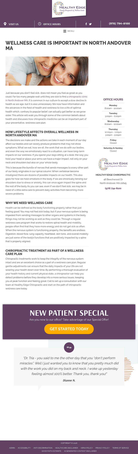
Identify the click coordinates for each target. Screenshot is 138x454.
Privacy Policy (102, 448)
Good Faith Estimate (51, 451)
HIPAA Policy (87, 448)
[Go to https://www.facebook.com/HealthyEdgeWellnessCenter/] (86, 24)
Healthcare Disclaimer (66, 448)
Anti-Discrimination (42, 448)
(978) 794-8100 (119, 23)
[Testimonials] (69, 367)
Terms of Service (120, 448)
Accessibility (24, 448)
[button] (69, 329)
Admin (12, 448)
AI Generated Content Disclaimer (80, 451)
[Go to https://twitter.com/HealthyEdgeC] (90, 24)
